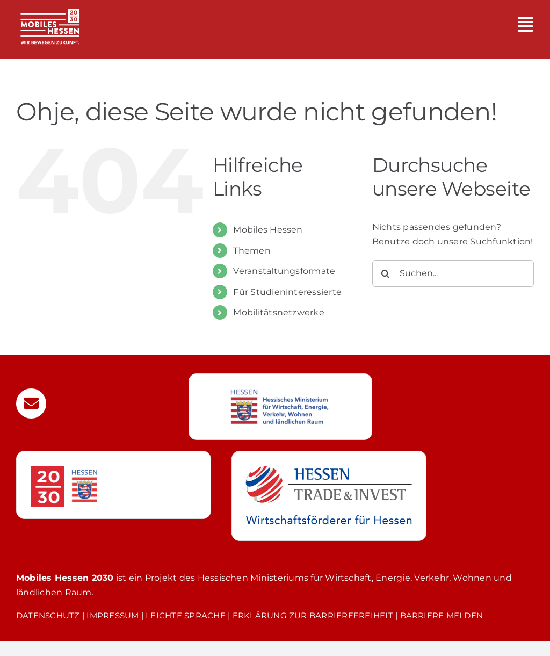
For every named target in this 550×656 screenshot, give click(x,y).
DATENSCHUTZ (48, 615)
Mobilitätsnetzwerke (278, 312)
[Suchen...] (453, 273)
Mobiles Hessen (267, 230)
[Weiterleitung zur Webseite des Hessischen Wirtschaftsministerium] (280, 406)
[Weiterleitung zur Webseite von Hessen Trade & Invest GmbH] (328, 496)
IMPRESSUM (112, 615)
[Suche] (385, 273)
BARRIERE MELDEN (441, 615)
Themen (251, 251)
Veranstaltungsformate (284, 271)
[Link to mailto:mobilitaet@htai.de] (31, 403)
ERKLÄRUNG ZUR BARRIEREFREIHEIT (313, 615)
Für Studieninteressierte (287, 292)
